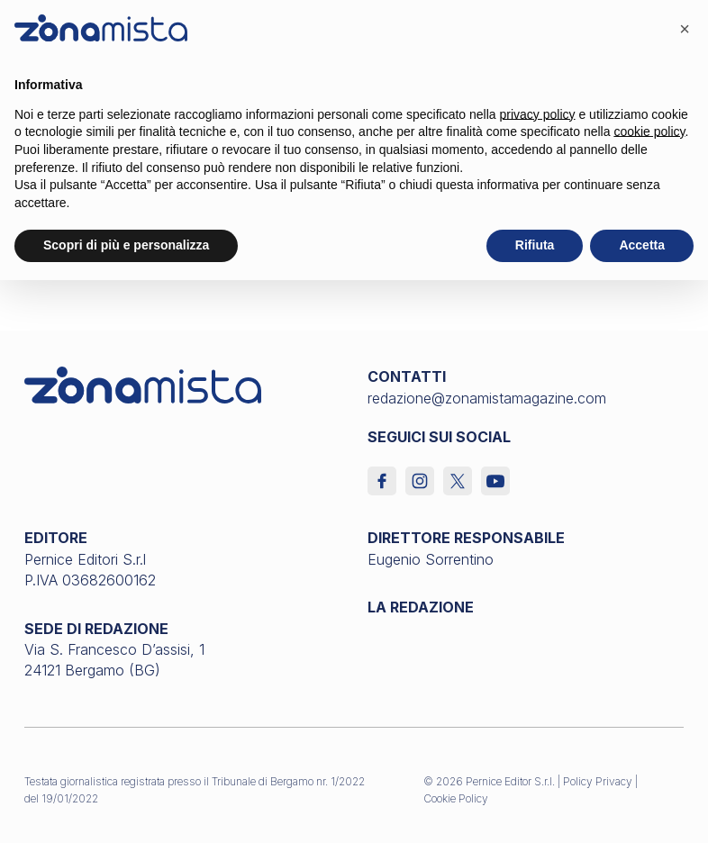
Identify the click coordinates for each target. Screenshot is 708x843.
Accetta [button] (642, 245)
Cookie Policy (455, 798)
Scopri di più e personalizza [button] (126, 245)
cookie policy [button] (649, 131)
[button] (684, 28)
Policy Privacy (597, 781)
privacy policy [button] (538, 114)
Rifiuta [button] (535, 245)
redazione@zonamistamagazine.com (487, 398)
